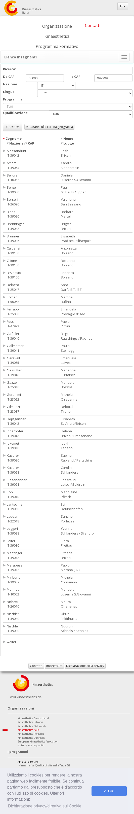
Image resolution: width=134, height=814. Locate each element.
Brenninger (15, 224)
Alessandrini (16, 151)
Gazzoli (12, 382)
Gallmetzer (15, 345)
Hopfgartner (16, 419)
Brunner (13, 236)
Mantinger (14, 553)
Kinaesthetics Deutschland (33, 718)
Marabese (15, 565)
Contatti (92, 25)
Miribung (13, 577)
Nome (68, 138)
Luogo (68, 143)
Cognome (14, 138)
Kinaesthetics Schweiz (30, 722)
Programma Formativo (57, 46)
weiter (11, 642)
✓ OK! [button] (109, 791)
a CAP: (76, 76)
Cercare (12, 126)
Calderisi (13, 248)
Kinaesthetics (57, 36)
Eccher (12, 297)
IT (122, 6)
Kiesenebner (17, 480)
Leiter (11, 541)
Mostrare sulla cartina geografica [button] (49, 127)
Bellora (12, 175)
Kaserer (13, 455)
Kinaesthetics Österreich (32, 726)
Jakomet (13, 443)
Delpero (13, 284)
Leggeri (12, 528)
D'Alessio (14, 272)
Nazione (16, 143)
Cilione (12, 260)
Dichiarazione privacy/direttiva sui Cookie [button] (44, 806)
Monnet (13, 589)
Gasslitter (14, 370)
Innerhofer (15, 431)
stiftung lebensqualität (31, 745)
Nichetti (12, 601)
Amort (11, 163)
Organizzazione (57, 26)
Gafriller (13, 333)
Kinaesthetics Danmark (31, 737)
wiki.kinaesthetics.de (26, 697)
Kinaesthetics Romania (31, 733)
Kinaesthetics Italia (28, 730)
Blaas (11, 211)
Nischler (13, 614)
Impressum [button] (54, 666)
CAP (31, 143)
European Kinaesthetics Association (38, 741)
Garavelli (14, 358)
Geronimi (14, 394)
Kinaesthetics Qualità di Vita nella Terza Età (44, 765)
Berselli (12, 199)
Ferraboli (13, 309)
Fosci (10, 321)
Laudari (12, 516)
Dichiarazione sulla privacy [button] (85, 666)
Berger (12, 187)
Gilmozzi (13, 406)
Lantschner (15, 504)
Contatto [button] (36, 666)
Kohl (10, 492)
